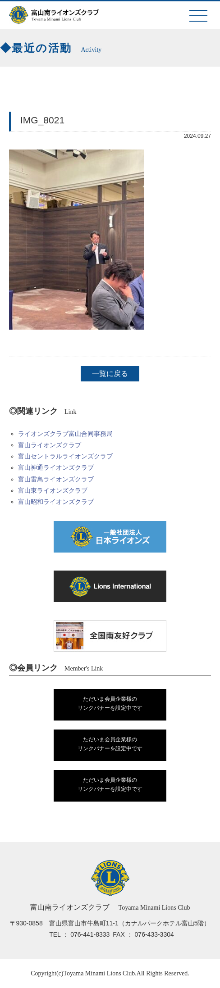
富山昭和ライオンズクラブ (56, 501)
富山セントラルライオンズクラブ (65, 456)
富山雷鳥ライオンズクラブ (56, 479)
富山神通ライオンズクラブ (56, 467)
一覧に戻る (110, 373)
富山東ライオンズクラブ (52, 490)
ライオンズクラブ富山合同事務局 (65, 433)
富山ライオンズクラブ (49, 445)
